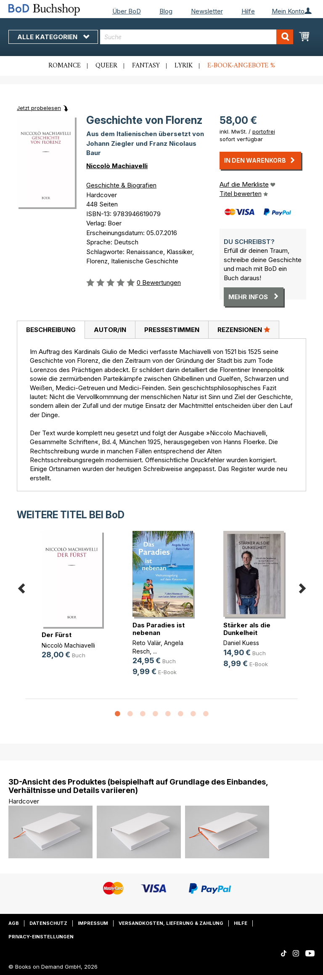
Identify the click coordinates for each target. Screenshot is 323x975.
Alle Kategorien (53, 37)
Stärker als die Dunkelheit (246, 629)
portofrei (263, 131)
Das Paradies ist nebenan (158, 629)
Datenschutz (48, 923)
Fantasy (146, 66)
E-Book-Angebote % (241, 66)
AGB (13, 923)
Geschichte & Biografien (121, 185)
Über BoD (126, 11)
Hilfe (248, 11)
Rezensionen (243, 329)
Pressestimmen (171, 330)
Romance (64, 66)
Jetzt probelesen (39, 107)
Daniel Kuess (241, 642)
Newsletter (207, 11)
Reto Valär (146, 642)
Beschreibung (51, 330)
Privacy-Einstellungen (41, 937)
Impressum (93, 923)
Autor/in (110, 330)
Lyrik (184, 66)
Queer (106, 66)
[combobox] (196, 36)
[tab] (51, 330)
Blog (165, 11)
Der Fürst (56, 635)
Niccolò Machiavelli (117, 166)
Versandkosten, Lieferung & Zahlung (171, 923)
